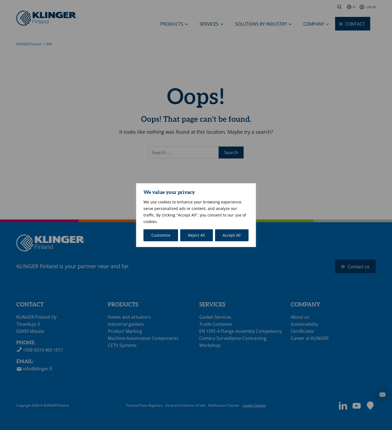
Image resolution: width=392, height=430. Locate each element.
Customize (160, 235)
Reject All (196, 235)
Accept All (232, 235)
